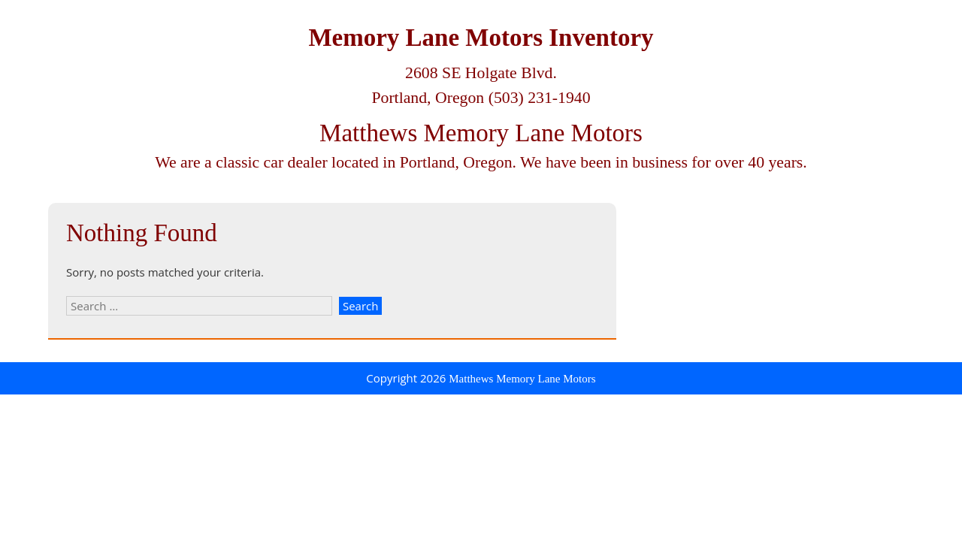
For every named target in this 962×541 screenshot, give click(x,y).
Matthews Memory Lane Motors (481, 133)
